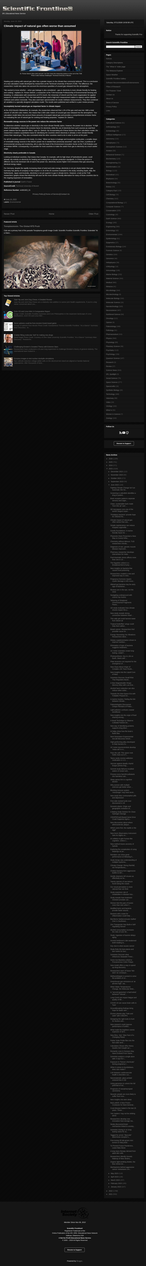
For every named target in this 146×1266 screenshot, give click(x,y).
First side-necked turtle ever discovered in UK (120, 802)
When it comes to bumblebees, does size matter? (122, 1068)
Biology (109, 171)
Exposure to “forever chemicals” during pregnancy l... (122, 1063)
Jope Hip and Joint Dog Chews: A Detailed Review (33, 300)
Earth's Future (26, 182)
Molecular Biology (113, 298)
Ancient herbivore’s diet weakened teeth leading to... (123, 942)
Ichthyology (110, 266)
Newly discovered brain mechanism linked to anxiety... (122, 1125)
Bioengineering (111, 163)
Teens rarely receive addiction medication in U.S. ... (121, 759)
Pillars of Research (113, 87)
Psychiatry (110, 350)
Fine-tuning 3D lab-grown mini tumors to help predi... (121, 1141)
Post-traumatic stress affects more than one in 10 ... (123, 559)
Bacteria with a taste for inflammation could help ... (121, 915)
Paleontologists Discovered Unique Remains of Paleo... (121, 706)
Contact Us (65, 194)
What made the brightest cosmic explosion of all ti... (122, 1031)
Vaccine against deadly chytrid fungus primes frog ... (121, 765)
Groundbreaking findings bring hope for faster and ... (121, 1009)
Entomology (110, 230)
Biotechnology (111, 183)
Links (108, 111)
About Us (109, 99)
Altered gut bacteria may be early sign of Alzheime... (122, 585)
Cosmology (110, 215)
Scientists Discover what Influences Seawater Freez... (122, 956)
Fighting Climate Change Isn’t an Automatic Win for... (122, 489)
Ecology (109, 223)
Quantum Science (113, 358)
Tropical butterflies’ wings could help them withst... (122, 625)
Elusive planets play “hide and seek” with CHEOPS (121, 1015)
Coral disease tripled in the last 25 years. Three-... (123, 1109)
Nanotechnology (112, 306)
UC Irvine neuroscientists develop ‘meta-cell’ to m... (123, 748)
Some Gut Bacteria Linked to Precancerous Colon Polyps (121, 961)
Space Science (111, 382)
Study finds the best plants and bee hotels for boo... (122, 950)
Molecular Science (113, 302)
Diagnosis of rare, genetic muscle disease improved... (123, 548)
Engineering (110, 227)
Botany (108, 187)
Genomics (110, 258)
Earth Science (111, 219)
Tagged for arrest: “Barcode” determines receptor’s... (121, 1136)
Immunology (110, 270)
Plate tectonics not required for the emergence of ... (123, 663)
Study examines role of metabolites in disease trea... (122, 893)
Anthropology (111, 127)
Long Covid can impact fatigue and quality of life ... (123, 999)
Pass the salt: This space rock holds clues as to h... (121, 754)
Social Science (111, 378)
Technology (110, 394)
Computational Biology (114, 203)
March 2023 (115, 1180)
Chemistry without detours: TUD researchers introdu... (122, 542)
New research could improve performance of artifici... (121, 1025)
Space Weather (112, 75)
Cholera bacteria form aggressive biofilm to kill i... (122, 872)
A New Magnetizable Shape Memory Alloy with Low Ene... (122, 684)
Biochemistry (111, 159)
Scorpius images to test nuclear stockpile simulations (34, 358)
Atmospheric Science (114, 147)
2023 (111, 469)
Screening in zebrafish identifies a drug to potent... (123, 494)
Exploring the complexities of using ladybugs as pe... (123, 850)
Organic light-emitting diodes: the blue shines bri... (122, 1163)
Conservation (111, 211)
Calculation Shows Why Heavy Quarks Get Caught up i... (122, 1047)
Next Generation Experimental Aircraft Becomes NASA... (121, 738)
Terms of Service (52, 194)
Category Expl (111, 191)
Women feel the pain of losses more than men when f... (121, 904)
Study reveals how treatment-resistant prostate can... (121, 899)
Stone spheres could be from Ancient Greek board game (35, 323)
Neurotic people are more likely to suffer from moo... (123, 1095)
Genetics (109, 254)
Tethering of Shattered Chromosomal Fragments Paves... (120, 602)
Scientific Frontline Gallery (116, 79)
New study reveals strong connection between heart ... (122, 614)
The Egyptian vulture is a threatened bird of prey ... (120, 564)
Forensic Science (112, 250)
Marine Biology (111, 274)
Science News (111, 370)
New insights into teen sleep (121, 1099)
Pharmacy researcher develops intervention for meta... (122, 553)
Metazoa (109, 286)
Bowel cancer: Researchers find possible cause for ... (122, 630)
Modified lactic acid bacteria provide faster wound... (120, 909)
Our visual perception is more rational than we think (121, 888)
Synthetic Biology (112, 390)
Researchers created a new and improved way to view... (122, 575)
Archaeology (111, 131)
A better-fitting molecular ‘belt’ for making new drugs (33, 335)
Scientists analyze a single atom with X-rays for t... (122, 1058)
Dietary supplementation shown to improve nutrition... (123, 641)
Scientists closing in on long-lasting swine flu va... (121, 1131)
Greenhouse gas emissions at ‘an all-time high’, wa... (123, 983)
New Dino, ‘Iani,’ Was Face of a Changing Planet (122, 1036)
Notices (109, 59)
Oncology (109, 318)
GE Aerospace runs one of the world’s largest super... (121, 510)
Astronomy (110, 139)
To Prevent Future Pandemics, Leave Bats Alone (121, 1147)
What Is (109, 410)
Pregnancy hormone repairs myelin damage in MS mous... (122, 580)
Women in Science (113, 414)
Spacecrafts (110, 386)
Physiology (110, 342)
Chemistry (110, 199)
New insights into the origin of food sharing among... (123, 716)
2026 (111, 459)
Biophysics (110, 179)
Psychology (110, 354)
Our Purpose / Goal (113, 91)
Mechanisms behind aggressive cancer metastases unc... (122, 1168)
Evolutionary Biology (114, 247)
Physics (109, 338)
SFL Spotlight (111, 374)
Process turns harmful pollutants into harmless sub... (122, 775)
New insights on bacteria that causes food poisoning (121, 569)
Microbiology (111, 290)
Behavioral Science (113, 155)
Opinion (109, 322)
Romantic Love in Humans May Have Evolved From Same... (122, 1052)
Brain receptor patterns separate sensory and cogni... (122, 499)
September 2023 (117, 482)
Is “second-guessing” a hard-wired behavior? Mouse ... (123, 993)
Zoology (109, 418)
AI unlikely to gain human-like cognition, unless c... (121, 840)
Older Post (93, 214)
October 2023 (116, 478)
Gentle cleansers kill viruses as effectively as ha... (122, 877)
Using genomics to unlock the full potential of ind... (122, 1084)
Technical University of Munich (27, 186)
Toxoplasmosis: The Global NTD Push (22, 226)
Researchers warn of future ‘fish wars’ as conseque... (122, 972)
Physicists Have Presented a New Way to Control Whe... (123, 537)
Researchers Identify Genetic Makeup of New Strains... (121, 1158)
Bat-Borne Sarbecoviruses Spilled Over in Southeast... (123, 920)
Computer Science (113, 207)
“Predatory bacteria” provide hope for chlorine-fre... (123, 516)
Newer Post (9, 214)
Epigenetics (110, 243)
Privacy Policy (38, 194)
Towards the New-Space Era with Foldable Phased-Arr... (122, 695)
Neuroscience (111, 310)
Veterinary (110, 398)
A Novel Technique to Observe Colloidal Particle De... (121, 722)
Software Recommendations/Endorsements (122, 83)
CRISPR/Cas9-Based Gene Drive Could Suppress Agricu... (123, 818)
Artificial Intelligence (113, 135)
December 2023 (117, 472)
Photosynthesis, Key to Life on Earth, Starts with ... (121, 657)
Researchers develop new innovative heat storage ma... (122, 1120)
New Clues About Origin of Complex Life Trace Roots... (121, 668)
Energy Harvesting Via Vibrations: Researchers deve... (123, 636)
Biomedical (110, 175)
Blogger (79, 1261)
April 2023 (115, 1177)
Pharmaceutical (112, 334)
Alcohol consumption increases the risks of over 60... (122, 931)
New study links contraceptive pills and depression (123, 797)
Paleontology (111, 326)
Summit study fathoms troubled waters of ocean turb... (122, 770)
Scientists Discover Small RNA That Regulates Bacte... (121, 679)
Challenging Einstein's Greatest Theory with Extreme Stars (36, 347)
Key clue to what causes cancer (122, 946)
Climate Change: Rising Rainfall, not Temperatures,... (122, 866)
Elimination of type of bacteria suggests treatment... (121, 647)
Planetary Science (113, 346)
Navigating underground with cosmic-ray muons (121, 596)
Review (109, 366)
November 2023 (117, 475)
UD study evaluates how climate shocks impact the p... (122, 609)
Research (109, 362)
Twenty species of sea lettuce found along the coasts (121, 883)
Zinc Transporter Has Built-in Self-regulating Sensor (123, 926)
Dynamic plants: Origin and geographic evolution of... (120, 807)
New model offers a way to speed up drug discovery (123, 966)
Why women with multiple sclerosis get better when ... (121, 786)
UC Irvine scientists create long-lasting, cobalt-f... (122, 652)
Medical (109, 282)
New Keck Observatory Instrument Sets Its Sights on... (123, 834)
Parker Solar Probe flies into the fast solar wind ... (122, 1042)
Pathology (110, 330)
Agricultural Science (113, 123)
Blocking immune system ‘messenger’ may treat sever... (122, 791)
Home (51, 214)
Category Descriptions (114, 63)
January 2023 (116, 1187)
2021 (111, 1194)
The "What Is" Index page (115, 67)
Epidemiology (111, 238)
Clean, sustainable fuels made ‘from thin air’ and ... (121, 505)
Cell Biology (110, 195)
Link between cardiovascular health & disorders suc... (121, 1074)
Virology (109, 406)
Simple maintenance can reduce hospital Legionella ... (122, 526)
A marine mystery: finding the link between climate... (122, 700)
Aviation (109, 151)
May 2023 (115, 1173)
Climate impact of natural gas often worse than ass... (121, 521)
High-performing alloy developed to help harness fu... (122, 743)
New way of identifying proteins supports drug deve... (122, 727)
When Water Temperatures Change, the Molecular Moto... (122, 988)
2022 (111, 1191)
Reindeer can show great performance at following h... (122, 856)
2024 (111, 465)
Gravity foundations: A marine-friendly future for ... (121, 532)
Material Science (112, 278)
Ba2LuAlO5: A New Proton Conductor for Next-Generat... (122, 1104)
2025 (111, 462)
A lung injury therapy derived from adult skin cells (123, 1152)
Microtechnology (112, 294)
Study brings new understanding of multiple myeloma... (123, 861)
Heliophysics (111, 262)
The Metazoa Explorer (114, 71)
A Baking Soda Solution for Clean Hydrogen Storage (123, 813)
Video (108, 402)
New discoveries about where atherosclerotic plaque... (121, 824)
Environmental (15, 202)
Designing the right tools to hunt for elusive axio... (122, 1020)
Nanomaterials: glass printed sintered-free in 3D (121, 1079)
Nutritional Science (113, 314)
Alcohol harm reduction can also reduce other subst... (122, 689)
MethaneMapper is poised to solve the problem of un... (123, 977)
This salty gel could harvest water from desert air (123, 620)
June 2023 (115, 485)
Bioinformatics (111, 167)
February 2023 (116, 1183)
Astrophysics (111, 143)
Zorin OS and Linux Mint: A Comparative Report (32, 311)
